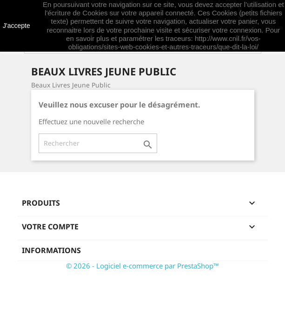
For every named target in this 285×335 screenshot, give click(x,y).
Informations (51, 250)
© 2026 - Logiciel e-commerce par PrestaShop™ (142, 265)
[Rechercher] (98, 143)
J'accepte (16, 25)
